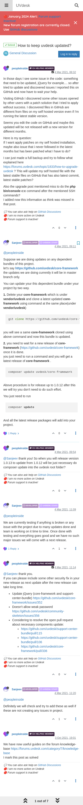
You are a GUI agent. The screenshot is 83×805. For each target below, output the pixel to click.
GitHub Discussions (49, 200)
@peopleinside (13, 241)
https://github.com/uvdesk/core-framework (46, 257)
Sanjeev (17, 231)
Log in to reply (69, 42)
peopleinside (20, 57)
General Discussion (23, 42)
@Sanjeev (10, 447)
